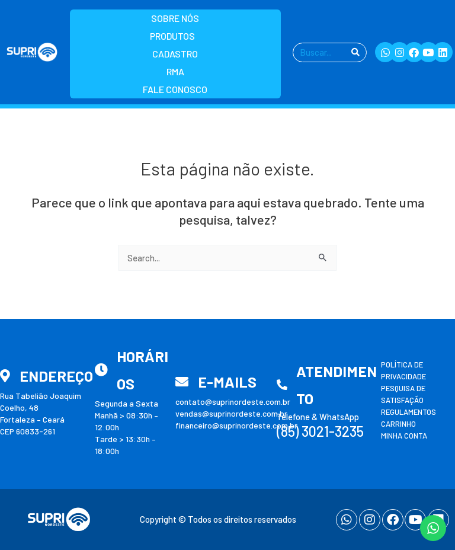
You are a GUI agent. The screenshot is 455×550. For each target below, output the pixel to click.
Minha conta (404, 435)
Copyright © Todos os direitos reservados (218, 519)
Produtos (175, 36)
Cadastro (175, 53)
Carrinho (398, 424)
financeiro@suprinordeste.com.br (236, 425)
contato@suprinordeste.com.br (232, 401)
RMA (175, 71)
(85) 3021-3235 (320, 431)
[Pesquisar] (355, 52)
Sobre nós (175, 18)
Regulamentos (408, 412)
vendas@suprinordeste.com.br (231, 413)
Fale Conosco (175, 89)
